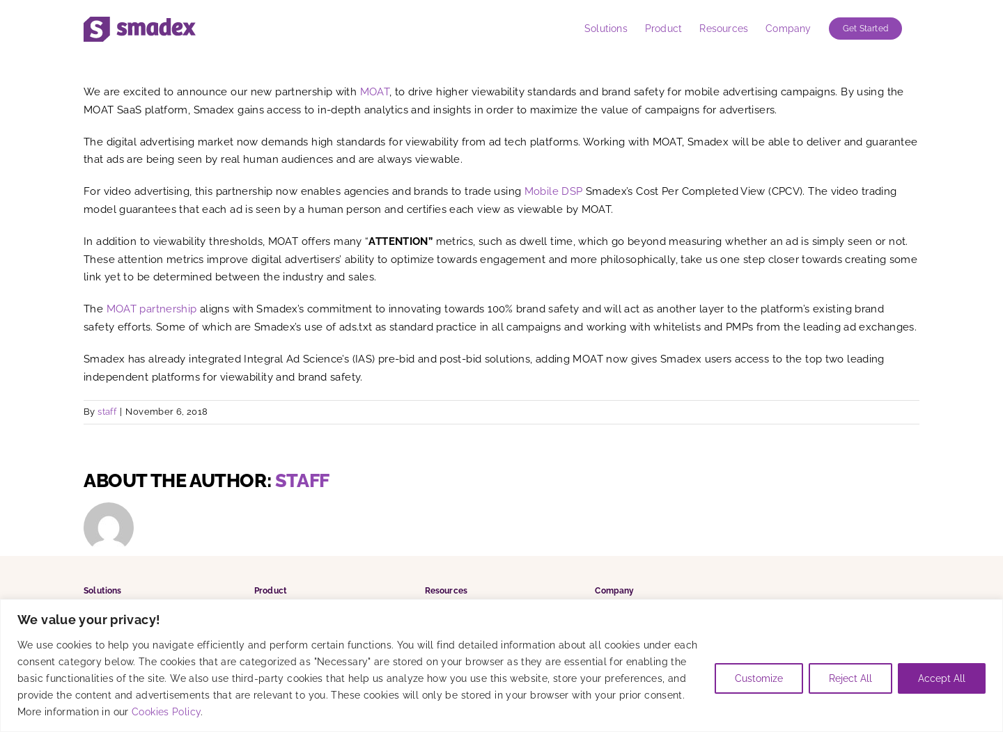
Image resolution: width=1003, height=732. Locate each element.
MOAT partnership (152, 309)
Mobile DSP (553, 191)
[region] (501, 665)
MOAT (375, 92)
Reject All (850, 678)
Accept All (941, 678)
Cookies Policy (166, 711)
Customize (759, 678)
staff (107, 411)
